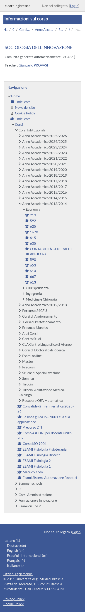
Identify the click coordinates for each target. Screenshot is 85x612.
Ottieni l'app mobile (18, 574)
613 (69, 30)
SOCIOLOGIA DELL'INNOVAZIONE (38, 47)
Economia (60, 30)
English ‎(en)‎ (15, 551)
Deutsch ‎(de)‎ (16, 546)
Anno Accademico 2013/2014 (44, 30)
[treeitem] (42, 301)
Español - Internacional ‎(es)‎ (27, 556)
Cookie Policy (13, 604)
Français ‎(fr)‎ (16, 561)
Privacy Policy (13, 599)
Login (74, 6)
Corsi (13, 30)
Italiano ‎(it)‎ (11, 541)
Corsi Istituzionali (24, 30)
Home (5, 30)
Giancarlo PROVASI (33, 65)
